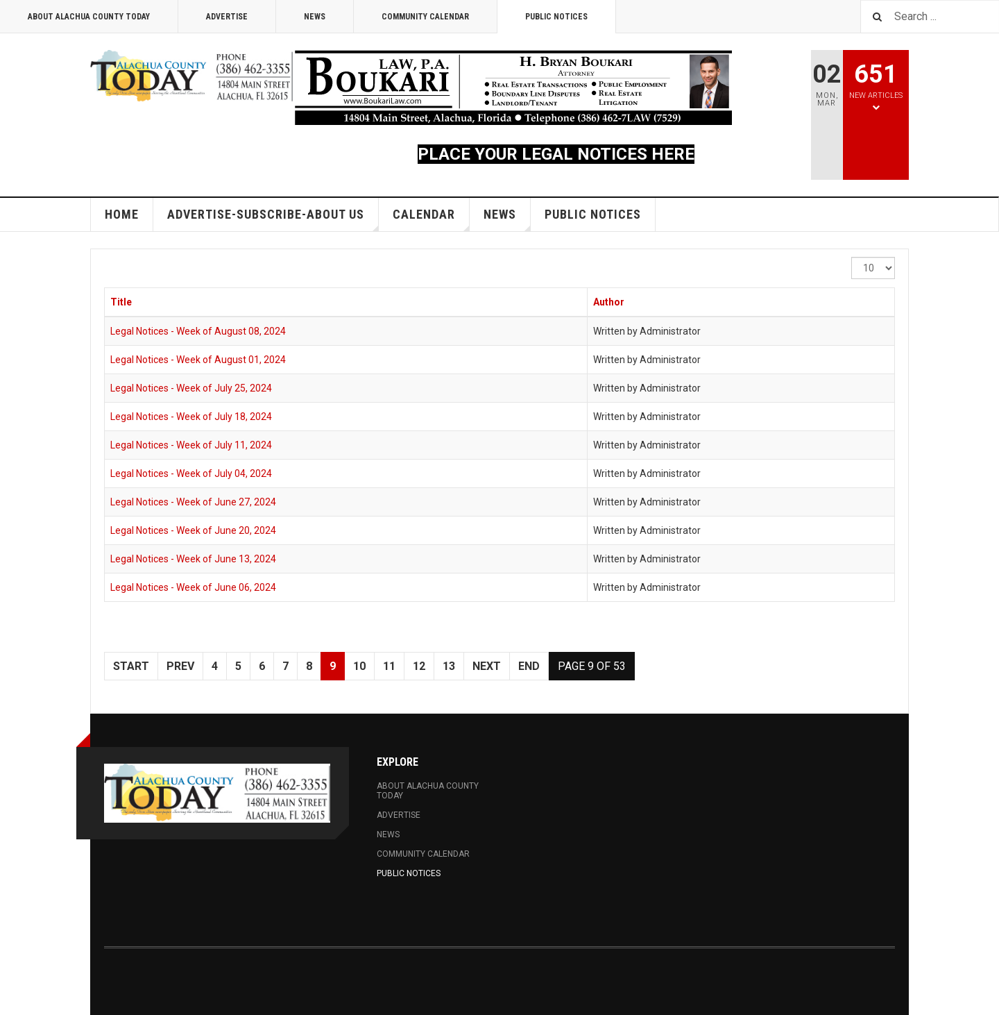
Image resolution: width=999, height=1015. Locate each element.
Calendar (431, 219)
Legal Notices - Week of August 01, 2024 (198, 359)
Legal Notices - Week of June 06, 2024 (193, 587)
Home (122, 214)
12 (419, 666)
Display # (851, 257)
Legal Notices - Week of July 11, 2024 (191, 445)
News (314, 17)
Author (608, 302)
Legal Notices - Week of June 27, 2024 (193, 502)
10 (359, 666)
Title (121, 302)
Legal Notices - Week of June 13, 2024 (193, 558)
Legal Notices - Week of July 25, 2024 (191, 388)
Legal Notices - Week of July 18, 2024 (191, 416)
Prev (180, 666)
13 (449, 666)
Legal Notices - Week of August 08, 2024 (198, 331)
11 (389, 666)
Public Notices (556, 17)
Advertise (227, 17)
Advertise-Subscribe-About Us (273, 219)
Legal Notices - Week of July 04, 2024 (191, 473)
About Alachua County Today (89, 17)
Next (486, 666)
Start (131, 666)
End (529, 666)
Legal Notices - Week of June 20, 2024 (193, 530)
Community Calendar (425, 17)
